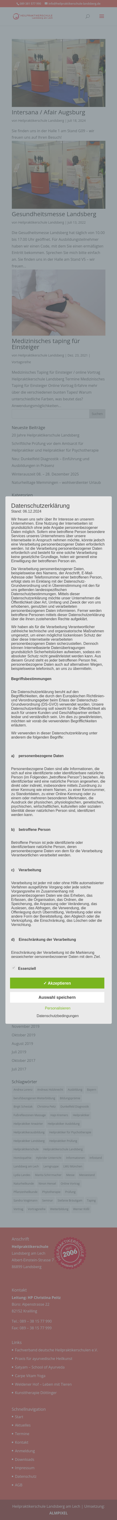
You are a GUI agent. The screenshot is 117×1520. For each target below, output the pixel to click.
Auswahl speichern (57, 997)
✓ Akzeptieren (57, 983)
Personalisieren (57, 1008)
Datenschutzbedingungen (58, 1016)
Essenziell (23, 967)
